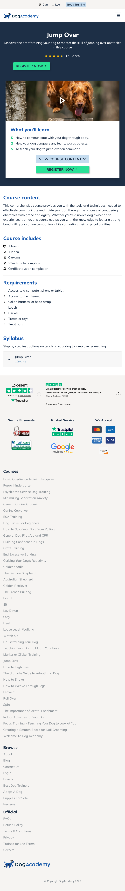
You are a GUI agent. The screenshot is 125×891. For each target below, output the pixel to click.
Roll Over (9, 698)
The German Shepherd (19, 573)
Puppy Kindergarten (17, 485)
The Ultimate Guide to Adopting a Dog (31, 673)
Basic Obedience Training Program (28, 479)
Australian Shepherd (18, 579)
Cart (43, 4)
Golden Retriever (15, 586)
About (7, 754)
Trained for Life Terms (19, 844)
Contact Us (11, 767)
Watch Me (10, 636)
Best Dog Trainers (16, 785)
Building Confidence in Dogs (23, 542)
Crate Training (13, 548)
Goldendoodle (13, 567)
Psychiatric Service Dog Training (26, 492)
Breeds (8, 779)
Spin (6, 705)
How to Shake (13, 679)
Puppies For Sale (15, 798)
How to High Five (15, 667)
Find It (7, 598)
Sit (5, 604)
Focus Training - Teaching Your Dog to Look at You (39, 723)
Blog (6, 760)
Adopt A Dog (12, 792)
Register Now (32, 66)
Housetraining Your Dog (20, 642)
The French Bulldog (17, 592)
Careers (8, 850)
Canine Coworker (15, 510)
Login (57, 4)
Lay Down (10, 611)
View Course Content (62, 159)
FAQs (7, 819)
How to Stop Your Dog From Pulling (29, 529)
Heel (6, 623)
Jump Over (63, 359)
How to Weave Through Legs (24, 686)
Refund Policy (13, 825)
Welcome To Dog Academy (23, 736)
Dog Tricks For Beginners (21, 523)
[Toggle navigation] (118, 15)
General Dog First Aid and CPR (25, 535)
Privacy (8, 837)
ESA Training (12, 517)
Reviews (9, 804)
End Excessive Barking (19, 554)
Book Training (76, 4)
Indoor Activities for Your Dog (24, 717)
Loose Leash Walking (18, 629)
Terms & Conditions (17, 831)
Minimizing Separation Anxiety (25, 498)
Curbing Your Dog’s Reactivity (24, 561)
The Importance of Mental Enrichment (30, 711)
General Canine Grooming (22, 504)
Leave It (8, 692)
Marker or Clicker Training (22, 654)
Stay (6, 617)
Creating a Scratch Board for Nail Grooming (35, 730)
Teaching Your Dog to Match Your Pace (31, 648)
